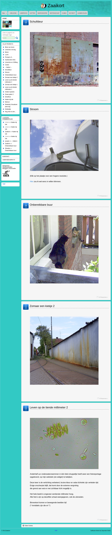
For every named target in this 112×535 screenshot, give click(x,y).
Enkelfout (8, 97)
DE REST (72, 13)
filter (4, 13)
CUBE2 (64, 13)
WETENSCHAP (54, 13)
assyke (7, 141)
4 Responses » (103, 100)
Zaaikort (56, 5)
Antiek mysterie (9, 92)
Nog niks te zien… (10, 111)
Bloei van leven (9, 47)
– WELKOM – (13, 13)
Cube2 (7, 65)
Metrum (7, 102)
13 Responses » (103, 297)
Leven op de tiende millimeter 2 (49, 407)
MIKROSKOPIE (42, 13)
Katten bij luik (9, 99)
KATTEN (32, 13)
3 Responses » (103, 520)
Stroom (34, 109)
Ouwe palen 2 (9, 94)
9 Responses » (103, 196)
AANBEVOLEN (82, 13)
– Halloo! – (8, 67)
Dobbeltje (8, 109)
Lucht (6, 54)
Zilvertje (7, 148)
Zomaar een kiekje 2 (42, 306)
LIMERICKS (23, 13)
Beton (7, 52)
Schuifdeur (36, 21)
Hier (31, 181)
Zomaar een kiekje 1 (11, 84)
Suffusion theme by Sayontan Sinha (101, 530)
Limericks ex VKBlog (11, 62)
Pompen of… (9, 57)
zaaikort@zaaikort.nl (9, 160)
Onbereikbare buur (41, 204)
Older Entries (28, 525)
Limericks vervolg (10, 49)
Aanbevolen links (10, 60)
